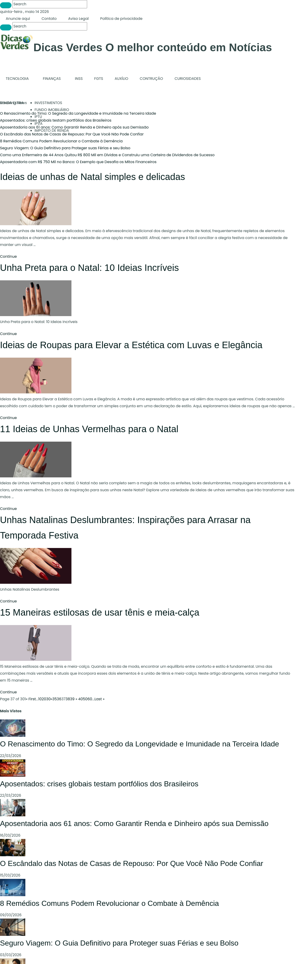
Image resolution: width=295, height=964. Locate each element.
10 (40, 699)
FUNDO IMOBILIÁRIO (52, 109)
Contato (49, 18)
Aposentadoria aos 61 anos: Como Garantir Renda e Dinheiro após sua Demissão (74, 127)
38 (67, 699)
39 (72, 699)
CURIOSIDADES (187, 78)
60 (90, 699)
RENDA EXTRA (12, 102)
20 (44, 699)
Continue (8, 256)
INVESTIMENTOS (48, 102)
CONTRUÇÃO (151, 78)
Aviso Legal (78, 18)
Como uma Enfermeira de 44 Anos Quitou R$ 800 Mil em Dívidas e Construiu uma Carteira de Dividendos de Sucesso (107, 155)
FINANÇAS (52, 78)
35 (54, 699)
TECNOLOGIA (17, 78)
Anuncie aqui (18, 18)
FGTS (98, 78)
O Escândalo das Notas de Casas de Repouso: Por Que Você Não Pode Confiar (72, 134)
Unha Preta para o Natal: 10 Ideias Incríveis (89, 268)
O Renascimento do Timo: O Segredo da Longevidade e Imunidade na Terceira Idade (78, 113)
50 (85, 699)
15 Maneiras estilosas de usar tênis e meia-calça (99, 612)
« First (31, 699)
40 (80, 699)
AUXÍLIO (121, 78)
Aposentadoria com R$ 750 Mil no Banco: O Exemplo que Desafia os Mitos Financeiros (78, 162)
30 (48, 699)
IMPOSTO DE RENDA (52, 130)
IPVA (39, 123)
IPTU (38, 116)
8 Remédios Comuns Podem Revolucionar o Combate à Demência (61, 141)
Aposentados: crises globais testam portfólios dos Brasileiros (99, 784)
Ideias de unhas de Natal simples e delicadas (92, 177)
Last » (99, 699)
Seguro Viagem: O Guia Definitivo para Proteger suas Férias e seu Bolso (65, 148)
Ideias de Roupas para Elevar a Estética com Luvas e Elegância (131, 345)
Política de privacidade (121, 18)
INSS (79, 78)
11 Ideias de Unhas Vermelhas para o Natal (89, 429)
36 (59, 699)
